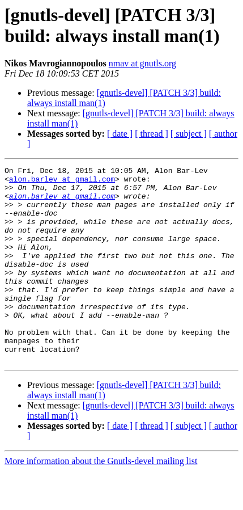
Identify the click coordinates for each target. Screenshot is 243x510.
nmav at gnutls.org (142, 63)
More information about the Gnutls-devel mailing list (101, 500)
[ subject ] (188, 133)
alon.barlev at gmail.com (62, 182)
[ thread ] (151, 133)
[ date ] (120, 133)
